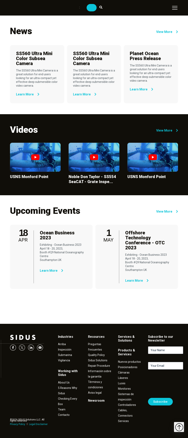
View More (167, 32)
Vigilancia (64, 360)
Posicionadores (127, 367)
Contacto (64, 414)
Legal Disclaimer (38, 424)
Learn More (27, 94)
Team (61, 409)
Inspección (64, 349)
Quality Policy (96, 355)
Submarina (65, 355)
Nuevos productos (129, 361)
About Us (64, 382)
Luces (121, 383)
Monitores (124, 388)
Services (123, 421)
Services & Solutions (126, 338)
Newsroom (96, 400)
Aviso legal (95, 392)
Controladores (127, 404)
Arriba (62, 344)
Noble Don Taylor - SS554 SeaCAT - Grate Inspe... (92, 179)
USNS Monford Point (29, 176)
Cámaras (124, 372)
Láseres (123, 378)
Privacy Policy (17, 424)
